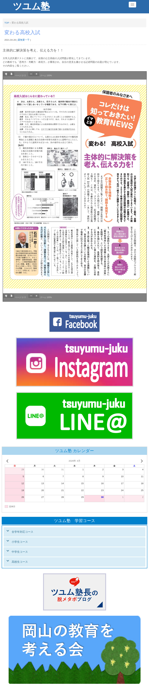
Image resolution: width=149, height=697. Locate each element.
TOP (6, 23)
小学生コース (20, 541)
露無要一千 (24, 40)
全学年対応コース (22, 531)
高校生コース (20, 561)
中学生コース (20, 551)
